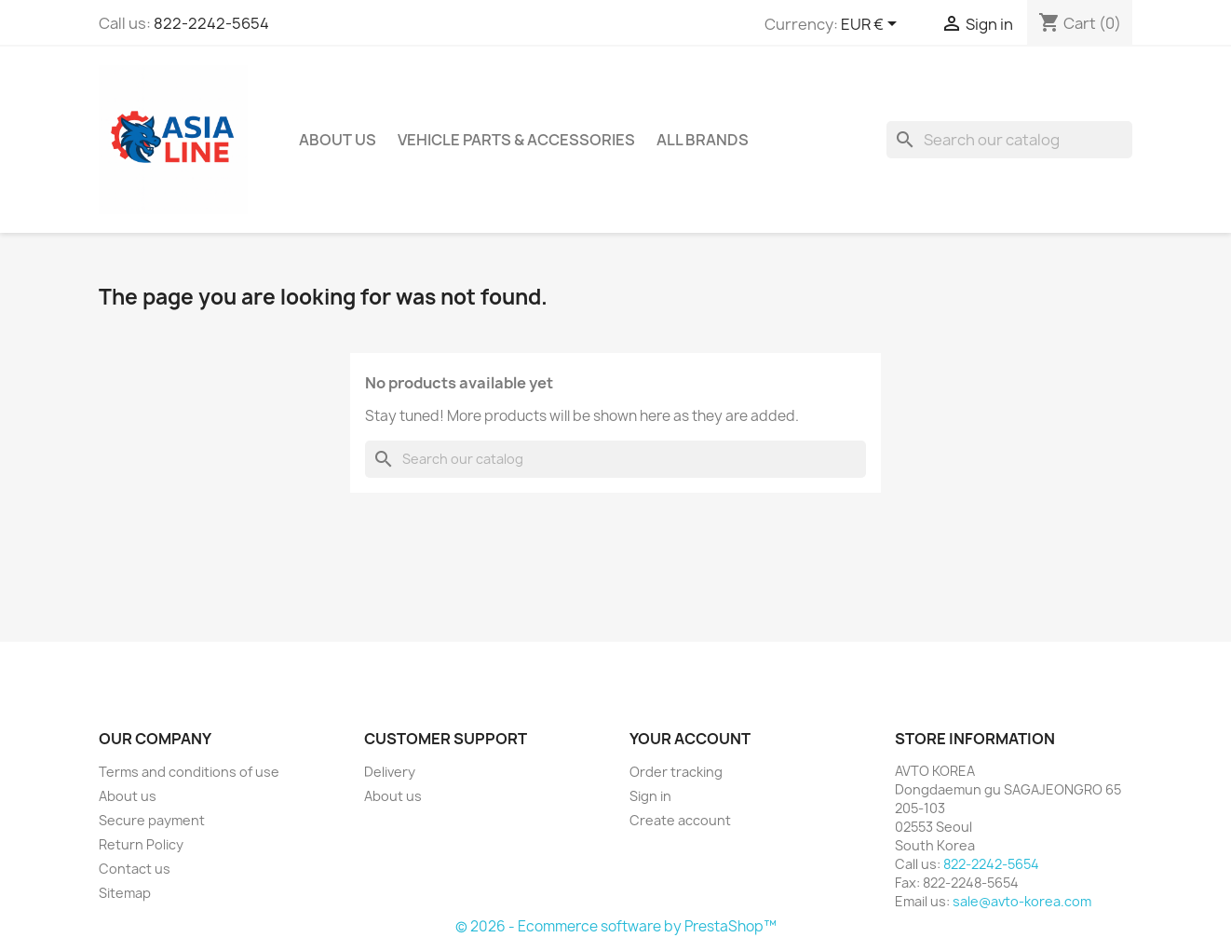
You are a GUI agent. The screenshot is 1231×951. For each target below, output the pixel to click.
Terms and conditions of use (189, 772)
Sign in (650, 796)
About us (337, 139)
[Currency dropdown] (872, 25)
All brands (702, 139)
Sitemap (125, 893)
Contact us (134, 868)
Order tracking (676, 772)
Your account (690, 738)
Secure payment (152, 820)
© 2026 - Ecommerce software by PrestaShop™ (616, 926)
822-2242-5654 (211, 23)
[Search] (1009, 139)
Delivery (389, 772)
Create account (680, 820)
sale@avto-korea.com (1022, 901)
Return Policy (141, 844)
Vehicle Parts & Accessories (516, 139)
